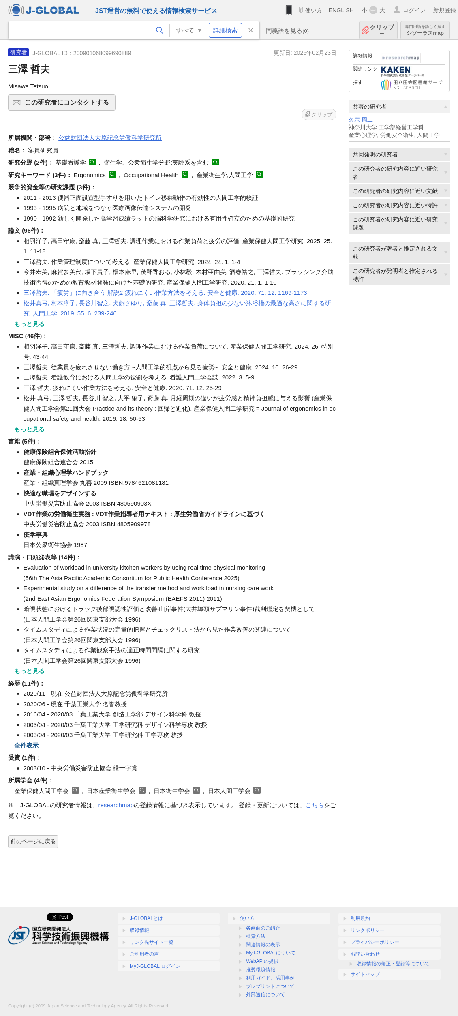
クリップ (382, 30)
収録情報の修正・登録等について (393, 964)
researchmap (116, 805)
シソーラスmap (425, 30)
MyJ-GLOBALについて (270, 953)
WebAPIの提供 (262, 961)
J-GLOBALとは (146, 918)
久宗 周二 (361, 120)
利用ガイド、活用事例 (270, 978)
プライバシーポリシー (375, 942)
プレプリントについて (270, 986)
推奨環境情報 (260, 970)
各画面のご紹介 (263, 928)
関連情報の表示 (263, 944)
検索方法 (255, 936)
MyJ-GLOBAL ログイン (155, 966)
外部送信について (265, 994)
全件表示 (26, 745)
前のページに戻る (33, 841)
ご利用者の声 (144, 954)
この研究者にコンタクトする (69, 105)
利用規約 (360, 918)
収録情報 (139, 930)
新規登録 (444, 10)
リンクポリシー (368, 930)
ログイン (414, 10)
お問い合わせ (365, 954)
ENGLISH (341, 10)
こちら (315, 805)
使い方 (313, 10)
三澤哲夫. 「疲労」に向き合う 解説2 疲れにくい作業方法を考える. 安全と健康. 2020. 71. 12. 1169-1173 (165, 292)
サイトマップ (365, 974)
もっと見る (29, 323)
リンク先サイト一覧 (151, 942)
